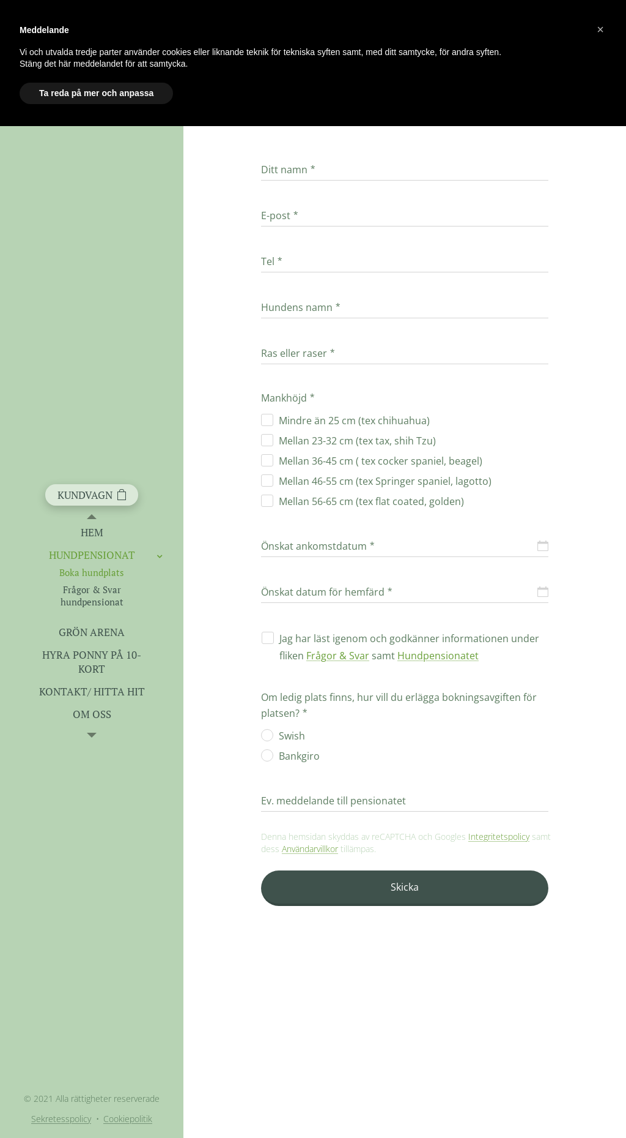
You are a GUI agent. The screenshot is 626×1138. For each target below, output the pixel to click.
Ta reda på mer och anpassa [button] (96, 93)
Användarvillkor (310, 849)
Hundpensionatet (438, 655)
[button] (600, 29)
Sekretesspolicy (61, 1119)
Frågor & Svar (337, 655)
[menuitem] (92, 532)
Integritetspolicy (498, 836)
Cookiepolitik (127, 1119)
